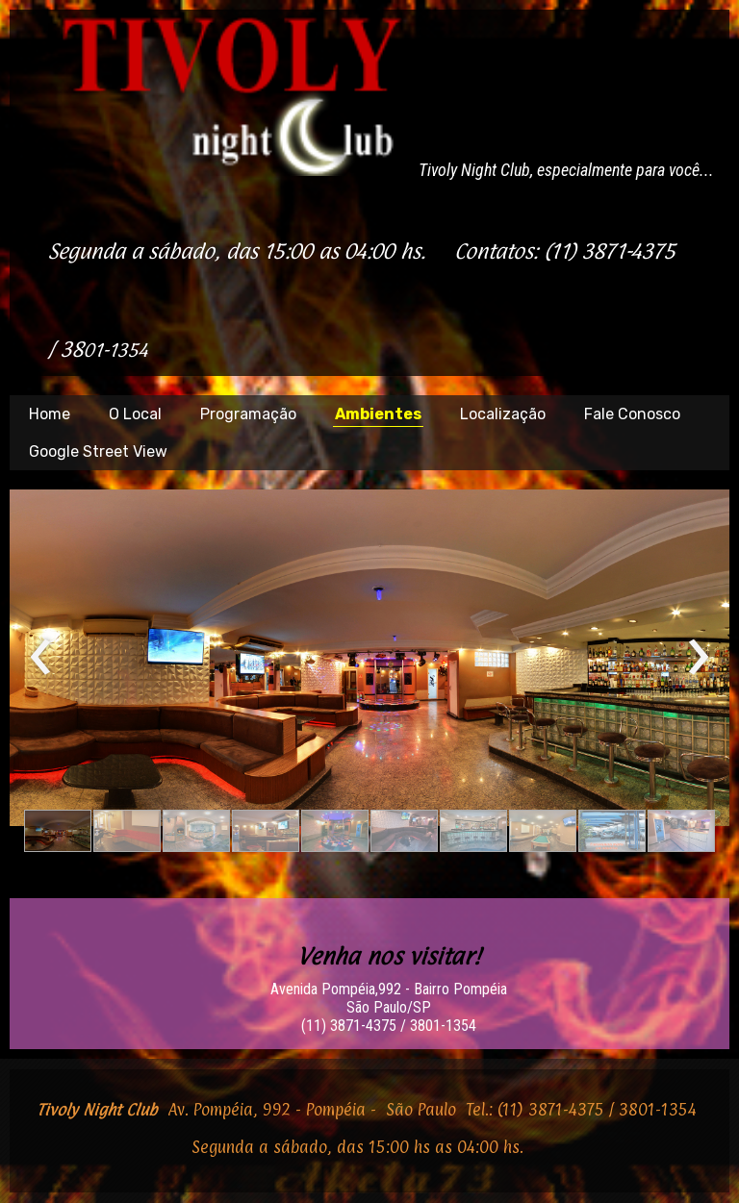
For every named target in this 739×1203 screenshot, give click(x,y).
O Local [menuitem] (135, 414)
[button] (57, 831)
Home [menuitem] (49, 414)
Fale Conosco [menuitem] (632, 414)
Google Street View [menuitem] (98, 451)
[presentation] (41, 657)
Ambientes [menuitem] (378, 414)
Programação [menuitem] (248, 414)
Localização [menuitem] (503, 414)
